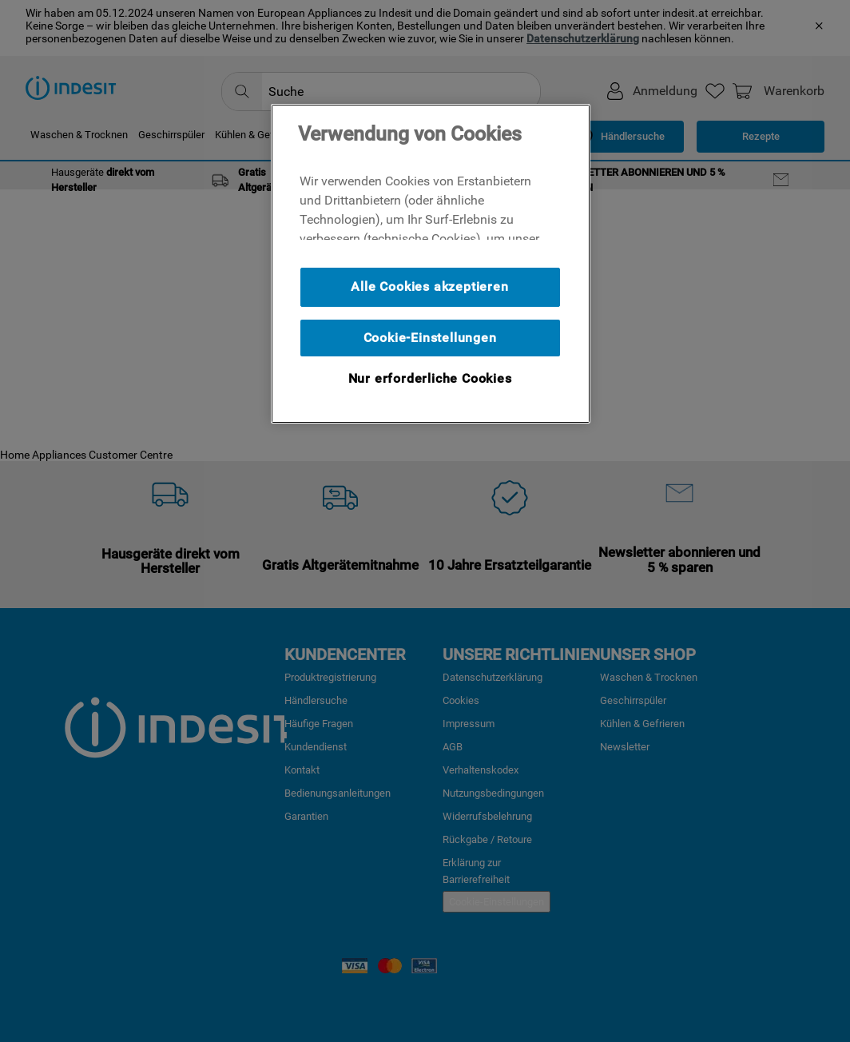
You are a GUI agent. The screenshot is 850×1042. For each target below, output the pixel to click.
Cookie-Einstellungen (430, 337)
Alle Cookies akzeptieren (429, 286)
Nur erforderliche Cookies (430, 378)
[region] (430, 264)
